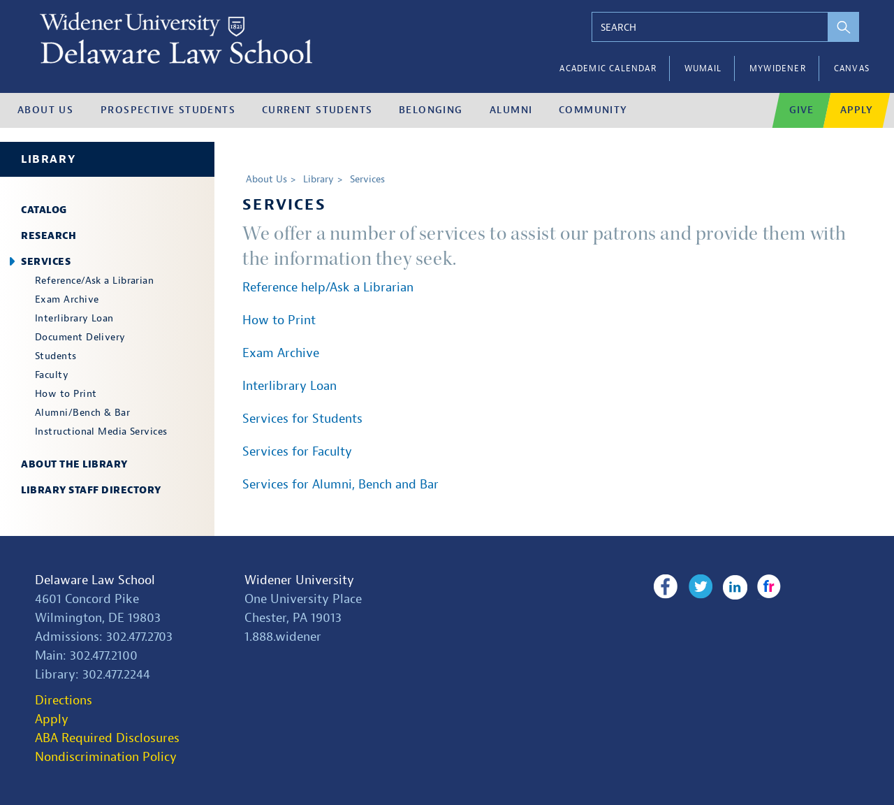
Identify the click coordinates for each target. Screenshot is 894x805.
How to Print (65, 394)
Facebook (665, 587)
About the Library (74, 464)
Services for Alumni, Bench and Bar (340, 485)
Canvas (852, 68)
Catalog (44, 210)
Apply (51, 719)
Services (46, 262)
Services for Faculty (297, 452)
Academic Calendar (607, 68)
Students (56, 356)
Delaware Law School (95, 580)
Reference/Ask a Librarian (94, 281)
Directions (63, 700)
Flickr (769, 587)
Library (48, 159)
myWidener (777, 68)
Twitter (700, 587)
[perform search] (843, 27)
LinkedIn (735, 587)
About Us (266, 179)
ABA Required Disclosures (107, 738)
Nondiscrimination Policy (106, 757)
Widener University (299, 580)
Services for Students (302, 419)
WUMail (702, 68)
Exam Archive (66, 299)
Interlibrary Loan (74, 318)
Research (48, 236)
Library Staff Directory (91, 490)
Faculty (51, 375)
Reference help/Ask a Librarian (327, 288)
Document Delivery (80, 337)
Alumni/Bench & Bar (82, 413)
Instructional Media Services (101, 431)
